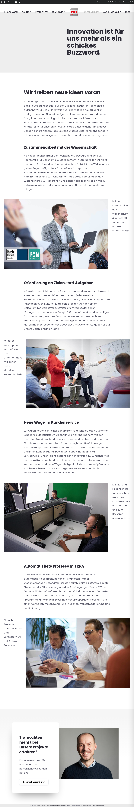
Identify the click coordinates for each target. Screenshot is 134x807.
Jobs (127, 12)
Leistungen (11, 12)
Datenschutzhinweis (53, 806)
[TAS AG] (74, 12)
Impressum (41, 806)
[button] (1, 2)
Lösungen (27, 12)
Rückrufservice (112, 2)
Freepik (85, 806)
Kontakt (122, 2)
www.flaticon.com (98, 806)
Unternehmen (92, 12)
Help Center (130, 2)
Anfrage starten (100, 2)
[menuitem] (100, 2)
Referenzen (42, 12)
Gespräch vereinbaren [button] (34, 782)
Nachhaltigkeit (112, 12)
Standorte (58, 12)
